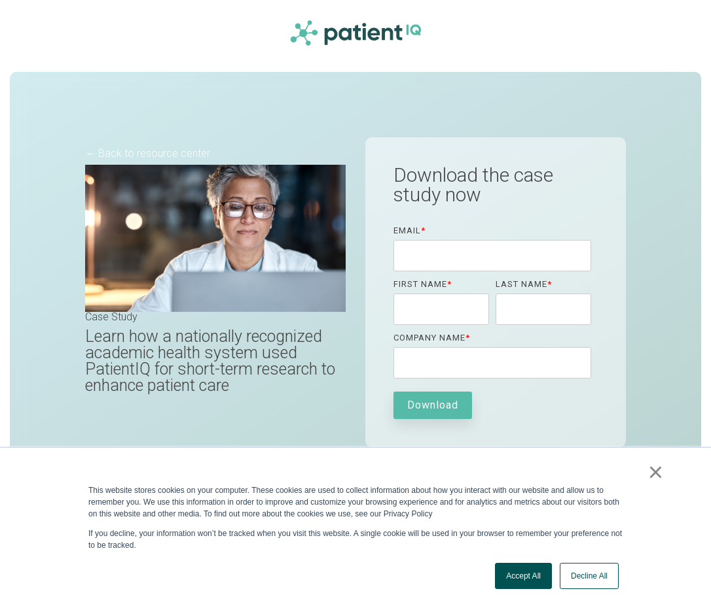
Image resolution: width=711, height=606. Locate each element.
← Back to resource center (147, 153)
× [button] (655, 472)
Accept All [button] (523, 576)
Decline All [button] (589, 576)
